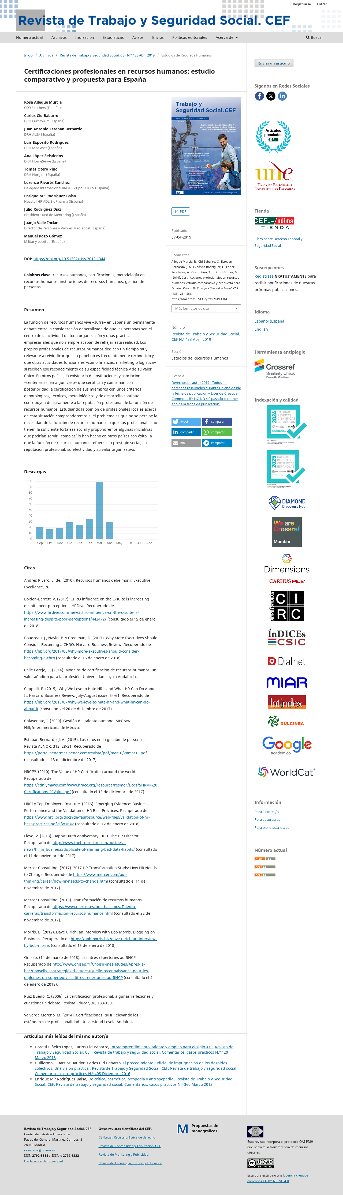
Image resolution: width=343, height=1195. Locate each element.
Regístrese (264, 276)
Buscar (314, 37)
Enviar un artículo (274, 63)
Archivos (59, 37)
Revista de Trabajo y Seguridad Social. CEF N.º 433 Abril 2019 (107, 55)
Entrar (322, 4)
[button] (186, 422)
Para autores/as (267, 819)
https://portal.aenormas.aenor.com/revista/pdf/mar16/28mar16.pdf (85, 752)
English (261, 329)
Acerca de (225, 37)
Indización (84, 37)
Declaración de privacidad (43, 1161)
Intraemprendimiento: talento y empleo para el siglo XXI (161, 1046)
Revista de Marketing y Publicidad (123, 1154)
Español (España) (270, 321)
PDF (182, 211)
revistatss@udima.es (39, 1150)
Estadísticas (113, 37)
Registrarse (302, 4)
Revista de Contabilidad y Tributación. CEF (130, 1146)
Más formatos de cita (192, 308)
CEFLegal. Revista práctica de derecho (127, 1137)
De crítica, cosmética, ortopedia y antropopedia (131, 1078)
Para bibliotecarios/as (272, 827)
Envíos (158, 37)
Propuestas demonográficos (205, 1128)
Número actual (29, 37)
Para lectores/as (267, 811)
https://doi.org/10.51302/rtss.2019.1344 (69, 258)
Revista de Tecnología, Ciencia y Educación (130, 1163)
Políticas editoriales (189, 37)
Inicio (28, 55)
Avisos (138, 37)
